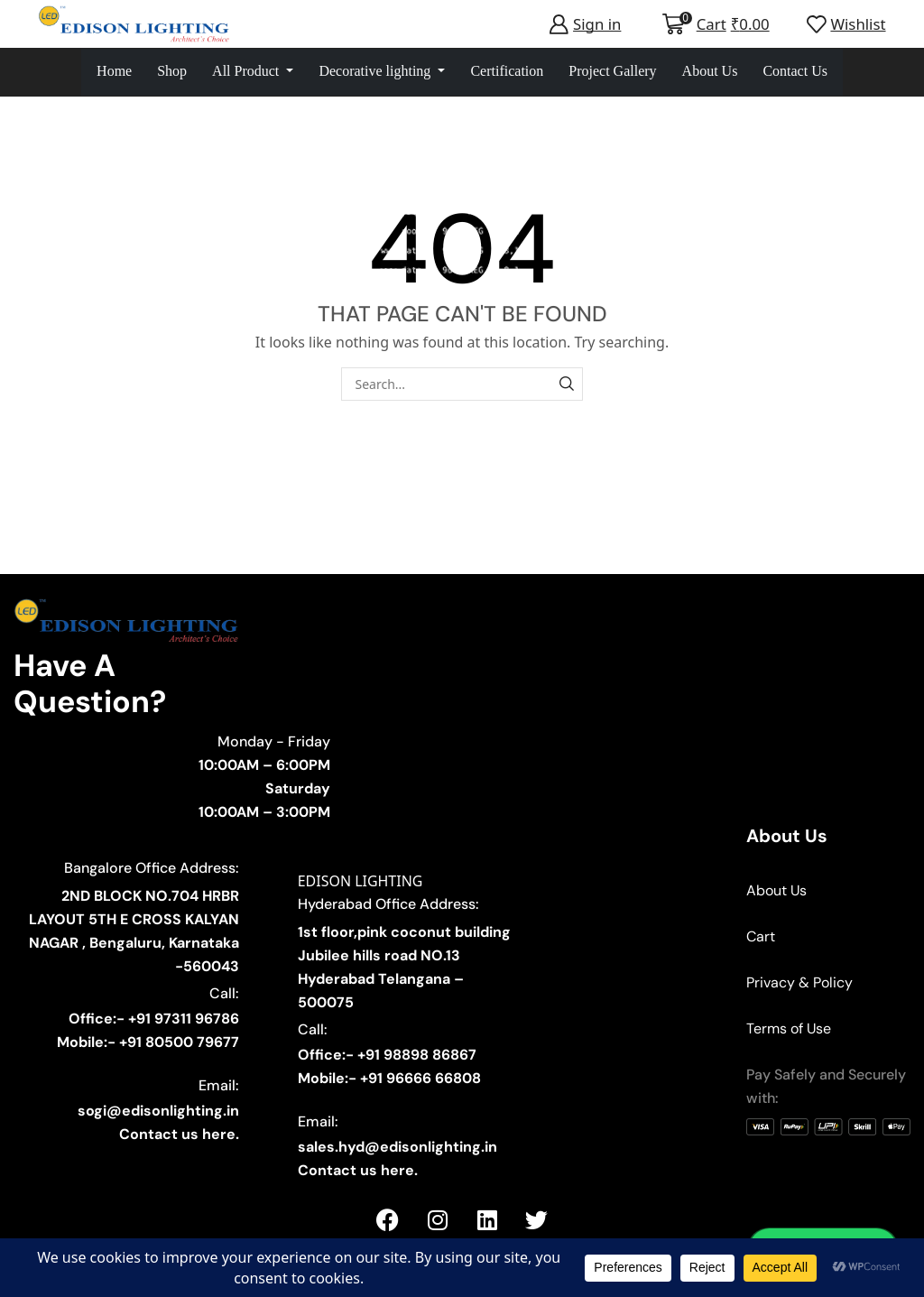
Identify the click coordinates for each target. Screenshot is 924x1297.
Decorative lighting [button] (376, 71)
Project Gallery (612, 71)
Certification (506, 71)
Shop (172, 71)
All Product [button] (247, 71)
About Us (710, 71)
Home (114, 71)
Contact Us (794, 71)
